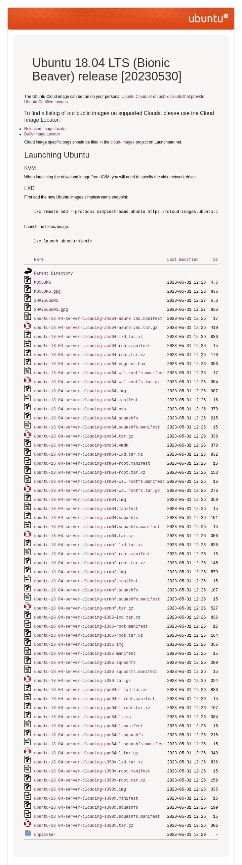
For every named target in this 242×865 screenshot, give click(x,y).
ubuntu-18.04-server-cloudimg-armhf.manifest (86, 569)
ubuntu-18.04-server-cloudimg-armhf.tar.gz (83, 595)
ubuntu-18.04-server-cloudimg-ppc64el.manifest (88, 708)
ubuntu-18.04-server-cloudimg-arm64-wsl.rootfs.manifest (99, 473)
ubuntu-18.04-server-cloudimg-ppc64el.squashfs (88, 717)
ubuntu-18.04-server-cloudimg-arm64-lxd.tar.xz (88, 447)
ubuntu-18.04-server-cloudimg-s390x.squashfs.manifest (97, 796)
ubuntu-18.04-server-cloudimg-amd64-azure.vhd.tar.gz (95, 325)
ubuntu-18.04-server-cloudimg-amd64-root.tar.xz (89, 351)
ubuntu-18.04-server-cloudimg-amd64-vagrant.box (89, 360)
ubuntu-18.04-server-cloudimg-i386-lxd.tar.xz (87, 604)
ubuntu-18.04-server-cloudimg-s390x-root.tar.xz (89, 761)
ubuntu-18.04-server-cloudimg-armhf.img (80, 560)
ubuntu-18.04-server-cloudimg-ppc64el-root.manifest (94, 682)
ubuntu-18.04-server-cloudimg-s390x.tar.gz (83, 804)
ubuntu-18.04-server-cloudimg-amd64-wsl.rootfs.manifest (99, 368)
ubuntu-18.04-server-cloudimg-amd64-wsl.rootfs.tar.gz (97, 377)
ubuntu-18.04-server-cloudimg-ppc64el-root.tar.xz (92, 691)
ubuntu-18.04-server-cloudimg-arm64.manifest (86, 499)
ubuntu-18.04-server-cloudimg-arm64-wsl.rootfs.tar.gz (97, 482)
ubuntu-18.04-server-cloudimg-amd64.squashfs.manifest (97, 421)
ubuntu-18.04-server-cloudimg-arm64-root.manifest (92, 456)
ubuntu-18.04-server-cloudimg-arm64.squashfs (86, 508)
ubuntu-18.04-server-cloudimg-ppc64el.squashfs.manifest (99, 726)
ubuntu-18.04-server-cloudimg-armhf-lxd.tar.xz (88, 534)
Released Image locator (45, 128)
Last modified (183, 259)
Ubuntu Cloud (134, 96)
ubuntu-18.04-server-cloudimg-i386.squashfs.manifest (95, 656)
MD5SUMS (42, 281)
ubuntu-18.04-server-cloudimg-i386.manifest (84, 639)
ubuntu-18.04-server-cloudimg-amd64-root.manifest (92, 342)
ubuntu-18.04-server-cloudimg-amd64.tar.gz (83, 429)
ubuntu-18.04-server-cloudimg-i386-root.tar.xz (88, 621)
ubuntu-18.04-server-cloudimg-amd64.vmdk (81, 438)
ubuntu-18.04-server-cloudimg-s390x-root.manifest (92, 752)
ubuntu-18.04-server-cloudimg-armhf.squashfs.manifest (97, 586)
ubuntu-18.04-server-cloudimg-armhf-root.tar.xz (89, 552)
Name (39, 259)
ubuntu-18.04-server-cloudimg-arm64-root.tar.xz (89, 464)
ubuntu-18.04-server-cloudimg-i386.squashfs (84, 647)
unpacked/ (45, 813)
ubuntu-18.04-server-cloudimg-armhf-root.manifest (92, 543)
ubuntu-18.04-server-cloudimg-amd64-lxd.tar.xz (88, 334)
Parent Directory (53, 273)
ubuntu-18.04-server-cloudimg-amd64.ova (80, 403)
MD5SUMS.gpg (47, 290)
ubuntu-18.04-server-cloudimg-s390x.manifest (86, 778)
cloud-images (122, 142)
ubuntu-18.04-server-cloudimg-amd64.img (80, 386)
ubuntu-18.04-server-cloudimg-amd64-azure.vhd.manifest (98, 316)
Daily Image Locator (42, 134)
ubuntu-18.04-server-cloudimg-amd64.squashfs (86, 412)
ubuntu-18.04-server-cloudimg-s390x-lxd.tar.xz (88, 743)
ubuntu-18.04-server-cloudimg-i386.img (78, 630)
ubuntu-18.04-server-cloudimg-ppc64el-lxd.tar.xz (91, 674)
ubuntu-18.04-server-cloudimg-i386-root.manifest (91, 613)
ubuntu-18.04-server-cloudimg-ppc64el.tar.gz (86, 735)
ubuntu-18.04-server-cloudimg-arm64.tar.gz (83, 525)
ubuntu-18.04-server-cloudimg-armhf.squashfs (86, 578)
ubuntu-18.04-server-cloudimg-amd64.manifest (86, 395)
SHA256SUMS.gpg (51, 307)
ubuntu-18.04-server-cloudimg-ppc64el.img (82, 700)
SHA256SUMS (46, 299)
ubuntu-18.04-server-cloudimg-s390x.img (80, 769)
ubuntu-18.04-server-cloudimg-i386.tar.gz (82, 665)
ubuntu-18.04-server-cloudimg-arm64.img (80, 491)
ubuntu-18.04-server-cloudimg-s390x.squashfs (86, 787)
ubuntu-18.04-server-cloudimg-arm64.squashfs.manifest (97, 517)
